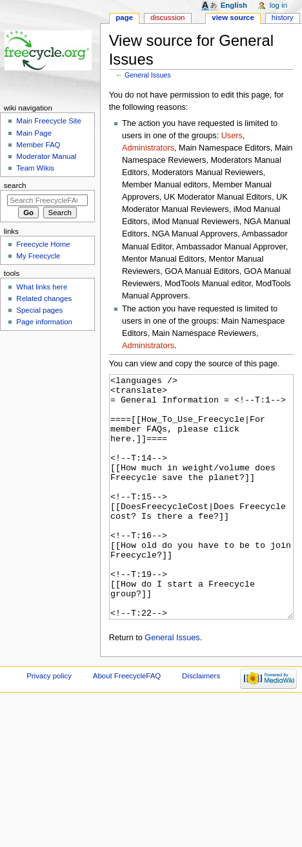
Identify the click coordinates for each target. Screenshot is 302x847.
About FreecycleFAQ (127, 724)
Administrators (148, 147)
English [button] (234, 5)
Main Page (34, 133)
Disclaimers (201, 724)
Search (15, 185)
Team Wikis (35, 168)
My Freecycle (38, 256)
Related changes (44, 298)
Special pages (39, 310)
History (283, 17)
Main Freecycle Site (48, 121)
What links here (41, 287)
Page (124, 17)
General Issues (148, 75)
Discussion (167, 17)
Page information (44, 322)
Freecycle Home (43, 244)
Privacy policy (49, 724)
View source (233, 17)
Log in (278, 5)
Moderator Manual (46, 156)
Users (232, 135)
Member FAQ (38, 145)
